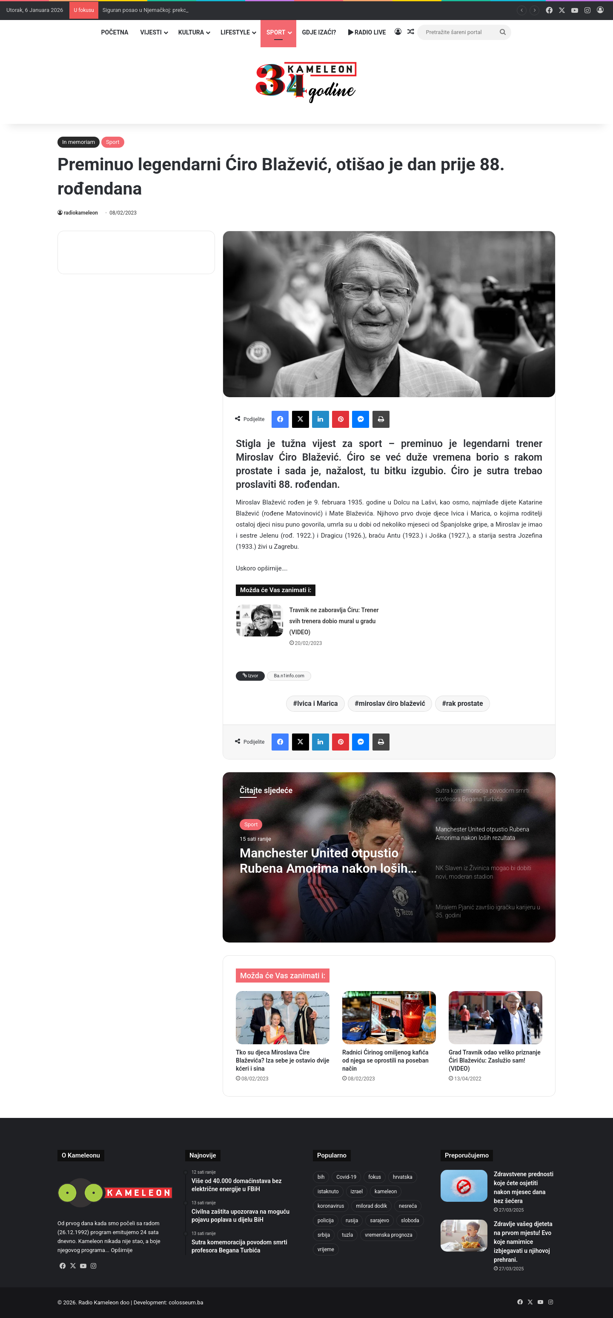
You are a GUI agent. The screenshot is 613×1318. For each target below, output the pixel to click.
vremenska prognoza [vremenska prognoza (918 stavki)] (388, 1235)
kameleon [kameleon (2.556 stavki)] (386, 1192)
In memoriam (78, 142)
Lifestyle (235, 32)
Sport (276, 32)
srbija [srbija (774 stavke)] (324, 1235)
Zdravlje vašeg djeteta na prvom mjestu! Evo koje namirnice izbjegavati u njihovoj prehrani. (523, 1242)
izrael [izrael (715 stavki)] (357, 1192)
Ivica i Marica (317, 703)
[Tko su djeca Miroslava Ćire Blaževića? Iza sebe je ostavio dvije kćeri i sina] (282, 1017)
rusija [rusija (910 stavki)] (352, 1220)
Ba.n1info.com (289, 676)
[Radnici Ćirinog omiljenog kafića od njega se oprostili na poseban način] (389, 1017)
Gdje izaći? (319, 32)
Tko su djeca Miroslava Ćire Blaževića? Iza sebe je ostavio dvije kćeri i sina (282, 1060)
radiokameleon (81, 213)
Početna (115, 32)
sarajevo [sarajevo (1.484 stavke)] (379, 1220)
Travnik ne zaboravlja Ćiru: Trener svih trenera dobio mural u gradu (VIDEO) (334, 621)
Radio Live (367, 32)
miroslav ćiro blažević (392, 703)
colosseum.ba (186, 1302)
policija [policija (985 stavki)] (326, 1220)
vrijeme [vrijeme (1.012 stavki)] (326, 1249)
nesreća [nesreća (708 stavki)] (408, 1206)
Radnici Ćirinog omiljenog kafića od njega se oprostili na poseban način (385, 1060)
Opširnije (121, 1250)
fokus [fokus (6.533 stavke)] (374, 1177)
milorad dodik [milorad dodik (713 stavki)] (371, 1206)
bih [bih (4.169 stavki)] (321, 1177)
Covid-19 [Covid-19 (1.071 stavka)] (346, 1177)
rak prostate (464, 703)
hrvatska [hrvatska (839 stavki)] (402, 1177)
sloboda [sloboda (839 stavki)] (410, 1220)
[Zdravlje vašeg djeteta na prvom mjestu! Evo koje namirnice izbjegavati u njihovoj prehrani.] (464, 1236)
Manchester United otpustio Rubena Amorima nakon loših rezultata (324, 860)
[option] (389, 857)
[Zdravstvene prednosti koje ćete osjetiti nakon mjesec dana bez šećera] (464, 1186)
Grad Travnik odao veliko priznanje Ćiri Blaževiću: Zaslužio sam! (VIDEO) (495, 1060)
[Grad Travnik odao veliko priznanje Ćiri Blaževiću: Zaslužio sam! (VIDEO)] (495, 1017)
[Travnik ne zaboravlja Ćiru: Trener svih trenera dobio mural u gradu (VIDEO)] (259, 620)
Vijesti (150, 32)
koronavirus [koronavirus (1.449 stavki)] (331, 1206)
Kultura (191, 32)
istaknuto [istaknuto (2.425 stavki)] (328, 1192)
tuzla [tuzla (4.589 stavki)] (347, 1235)
